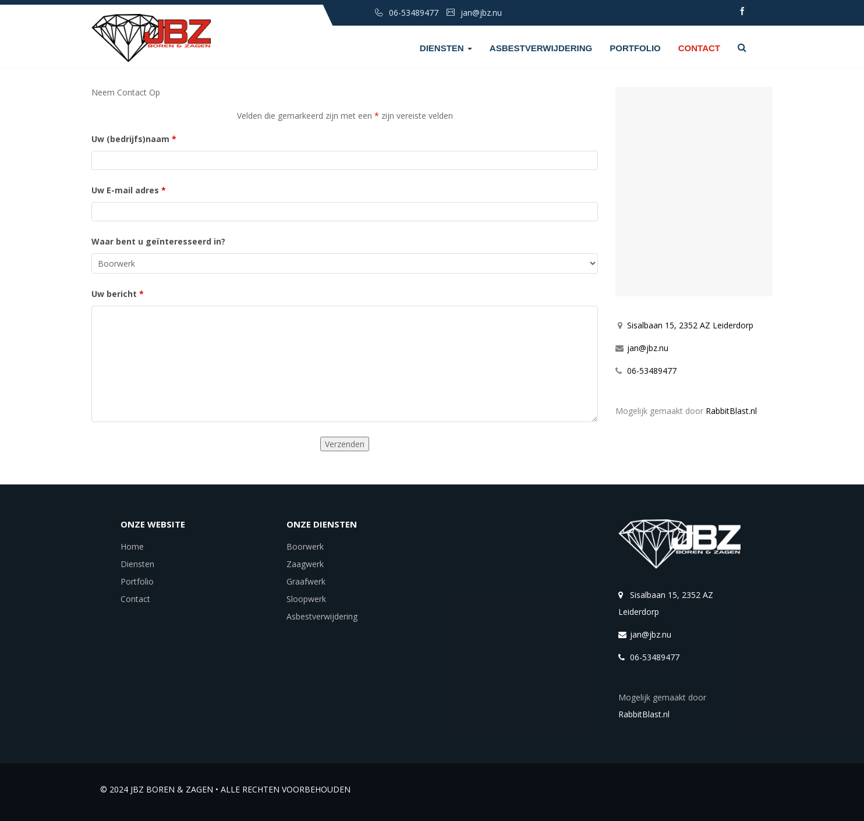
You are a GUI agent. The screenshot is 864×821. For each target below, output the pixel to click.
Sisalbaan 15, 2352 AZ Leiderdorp (690, 325)
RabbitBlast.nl (731, 410)
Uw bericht (117, 293)
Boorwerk (305, 546)
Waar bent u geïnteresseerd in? (158, 241)
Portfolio (635, 48)
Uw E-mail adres (128, 190)
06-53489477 (652, 370)
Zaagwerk (305, 563)
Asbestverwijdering (541, 48)
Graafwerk (305, 581)
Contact (699, 48)
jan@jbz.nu (647, 347)
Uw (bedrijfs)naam (133, 138)
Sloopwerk (306, 598)
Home (132, 546)
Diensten (446, 48)
